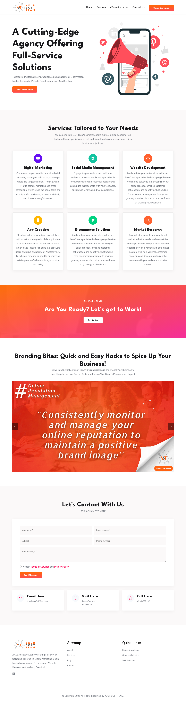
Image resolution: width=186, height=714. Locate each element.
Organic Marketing (131, 667)
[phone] (130, 550)
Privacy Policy (61, 576)
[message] (93, 564)
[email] (130, 539)
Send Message (31, 584)
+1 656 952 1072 (147, 611)
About (70, 661)
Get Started (93, 329)
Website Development (148, 169)
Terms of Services (40, 576)
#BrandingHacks (115, 7)
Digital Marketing (38, 169)
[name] (56, 539)
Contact (71, 678)
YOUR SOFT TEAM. (114, 707)
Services (96, 7)
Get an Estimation (160, 7)
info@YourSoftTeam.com (41, 611)
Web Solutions (129, 673)
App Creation (38, 233)
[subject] (56, 550)
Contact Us (136, 7)
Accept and (46, 576)
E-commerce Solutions (93, 233)
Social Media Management (93, 171)
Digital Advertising (131, 661)
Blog (69, 673)
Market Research (148, 233)
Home (84, 7)
